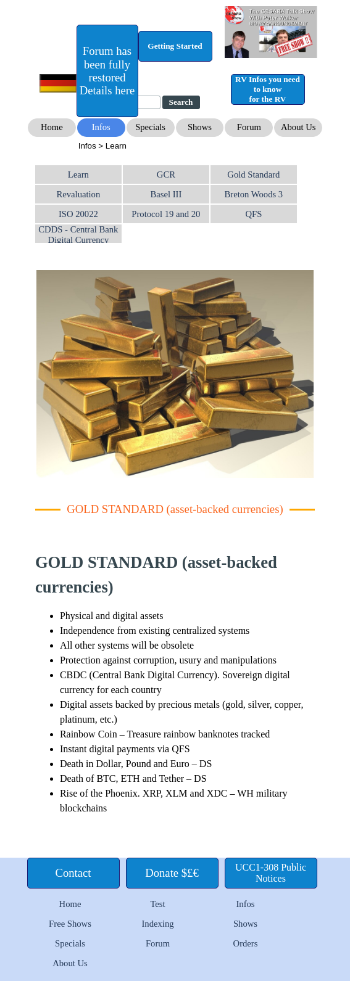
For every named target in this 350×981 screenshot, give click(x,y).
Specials (70, 943)
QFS (253, 214)
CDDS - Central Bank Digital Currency (78, 234)
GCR (166, 174)
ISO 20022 (78, 214)
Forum (158, 943)
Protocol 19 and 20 (165, 214)
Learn (78, 174)
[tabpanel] (176, 145)
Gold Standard (253, 174)
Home (70, 904)
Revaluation (78, 194)
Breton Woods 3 (254, 194)
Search (181, 102)
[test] (107, 71)
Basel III (165, 194)
